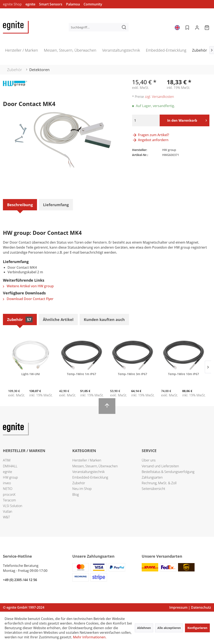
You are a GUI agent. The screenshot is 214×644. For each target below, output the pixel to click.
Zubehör (20, 319)
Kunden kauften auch (104, 319)
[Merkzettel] (187, 27)
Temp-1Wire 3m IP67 (132, 374)
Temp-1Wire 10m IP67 (183, 374)
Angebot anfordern (150, 140)
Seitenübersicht (153, 488)
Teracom (9, 500)
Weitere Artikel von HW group (28, 286)
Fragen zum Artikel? (150, 135)
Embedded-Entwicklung (90, 477)
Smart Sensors (50, 4)
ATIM (6, 460)
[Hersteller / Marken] (21, 51)
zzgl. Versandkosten (159, 96)
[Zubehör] (199, 51)
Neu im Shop (82, 488)
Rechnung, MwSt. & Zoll (159, 483)
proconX (9, 494)
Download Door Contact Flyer (28, 298)
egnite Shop (12, 4)
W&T (6, 517)
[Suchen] (124, 27)
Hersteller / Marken (86, 460)
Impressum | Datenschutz (190, 607)
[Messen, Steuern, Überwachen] (70, 51)
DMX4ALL (10, 466)
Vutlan (7, 511)
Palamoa (73, 4)
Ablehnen (144, 628)
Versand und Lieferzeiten (160, 466)
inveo (7, 483)
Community (93, 4)
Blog (75, 494)
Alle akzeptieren (169, 628)
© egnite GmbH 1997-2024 (23, 607)
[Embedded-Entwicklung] (166, 51)
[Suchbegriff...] (99, 27)
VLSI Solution (12, 505)
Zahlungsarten (152, 477)
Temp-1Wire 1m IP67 (81, 374)
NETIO (7, 488)
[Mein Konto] (197, 27)
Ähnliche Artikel (58, 319)
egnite (30, 4)
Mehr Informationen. (89, 637)
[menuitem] (99, 27)
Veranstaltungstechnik (88, 471)
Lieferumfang (56, 204)
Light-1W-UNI (30, 374)
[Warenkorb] (207, 27)
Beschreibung (20, 204)
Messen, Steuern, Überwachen (95, 466)
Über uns (148, 460)
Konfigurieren (197, 628)
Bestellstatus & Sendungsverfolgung (168, 471)
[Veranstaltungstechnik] (121, 51)
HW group (10, 477)
